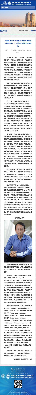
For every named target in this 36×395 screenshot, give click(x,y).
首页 (26, 30)
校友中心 (33, 30)
